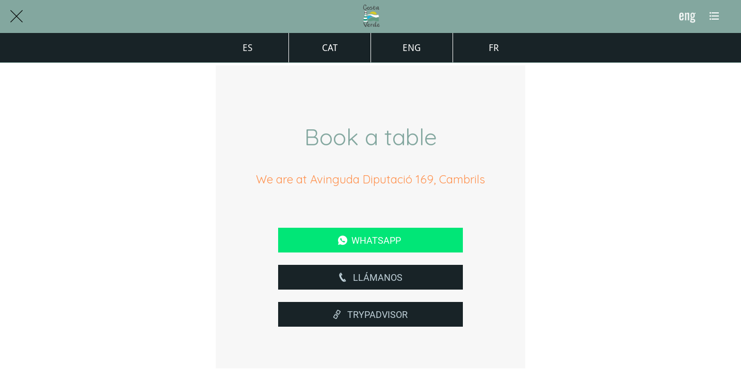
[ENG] (687, 16)
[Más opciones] (714, 16)
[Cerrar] (16, 16)
